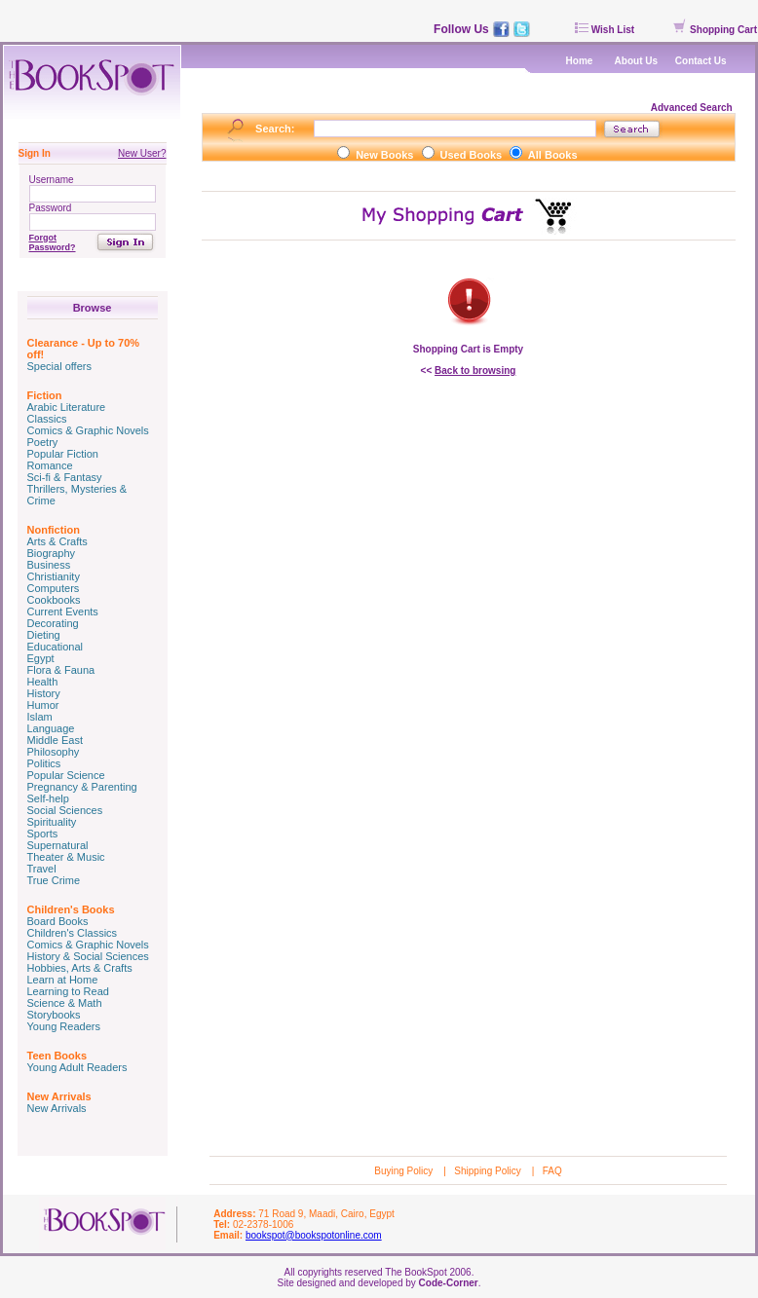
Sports (42, 833)
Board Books (58, 921)
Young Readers (63, 1026)
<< (468, 370)
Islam (40, 717)
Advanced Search (693, 107)
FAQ (552, 1171)
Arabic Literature (66, 407)
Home (579, 61)
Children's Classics (72, 933)
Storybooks (54, 1014)
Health (42, 681)
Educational (55, 646)
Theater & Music (66, 857)
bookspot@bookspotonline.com (314, 1235)
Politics (44, 763)
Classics (47, 419)
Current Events (62, 611)
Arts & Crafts (57, 541)
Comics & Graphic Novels (88, 430)
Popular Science (66, 775)
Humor (43, 705)
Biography (51, 553)
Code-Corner (448, 1283)
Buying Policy (405, 1171)
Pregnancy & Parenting (82, 787)
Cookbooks (54, 600)
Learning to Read (68, 991)
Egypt (41, 658)
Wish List (604, 29)
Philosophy (53, 752)
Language (51, 728)
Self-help (48, 798)
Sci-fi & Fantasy (64, 477)
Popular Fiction (62, 454)
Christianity (53, 576)
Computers (53, 588)
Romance (50, 465)
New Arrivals (57, 1108)
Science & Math (64, 1003)
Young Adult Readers (77, 1067)
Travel (42, 868)
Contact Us (701, 61)
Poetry (42, 442)
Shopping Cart (715, 29)
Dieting (43, 635)
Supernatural (58, 845)
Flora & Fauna (61, 670)
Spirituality (52, 822)
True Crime (54, 880)
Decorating (53, 623)
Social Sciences (65, 810)
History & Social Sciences (88, 956)
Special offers (59, 366)
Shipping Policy (488, 1171)
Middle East (55, 740)
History (43, 693)
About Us (636, 61)
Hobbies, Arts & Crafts (80, 968)
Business (49, 565)
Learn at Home (62, 979)
